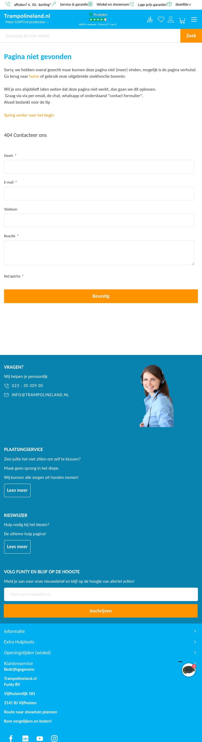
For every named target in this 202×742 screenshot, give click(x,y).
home (34, 76)
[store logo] (27, 16)
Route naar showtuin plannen (30, 711)
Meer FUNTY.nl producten (27, 22)
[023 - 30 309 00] (62, 386)
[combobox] (90, 35)
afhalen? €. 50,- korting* (32, 4)
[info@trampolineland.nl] (62, 395)
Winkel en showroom (113, 4)
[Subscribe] (101, 611)
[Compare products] (150, 19)
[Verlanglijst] (161, 19)
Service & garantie (74, 4)
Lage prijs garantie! (152, 4)
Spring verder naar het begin (29, 115)
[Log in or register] (170, 19)
